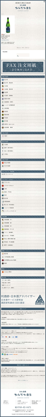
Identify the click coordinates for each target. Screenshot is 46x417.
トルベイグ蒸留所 (8, 208)
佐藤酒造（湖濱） (8, 102)
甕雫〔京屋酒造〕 (8, 245)
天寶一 (5, 136)
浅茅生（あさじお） (8, 124)
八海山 (5, 154)
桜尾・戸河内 (6, 192)
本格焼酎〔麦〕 (7, 223)
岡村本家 (5, 115)
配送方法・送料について (36, 400)
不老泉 (5, 118)
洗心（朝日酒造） (8, 151)
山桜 (4, 189)
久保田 (5, 145)
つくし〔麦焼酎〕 (8, 232)
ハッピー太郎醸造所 (8, 105)
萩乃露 (5, 121)
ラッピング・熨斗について (23, 402)
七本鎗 (5, 86)
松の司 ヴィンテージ (7, 174)
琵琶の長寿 (6, 99)
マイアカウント (6, 403)
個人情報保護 (34, 402)
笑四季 (5, 92)
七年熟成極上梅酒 (8, 257)
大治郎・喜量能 (7, 96)
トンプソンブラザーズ (9, 211)
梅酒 (4, 263)
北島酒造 (5, 108)
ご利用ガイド (5, 400)
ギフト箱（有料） (6, 280)
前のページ (19, 47)
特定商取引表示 (35, 403)
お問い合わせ (5, 402)
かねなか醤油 (6, 272)
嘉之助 (5, 198)
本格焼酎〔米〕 (7, 226)
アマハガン (6, 183)
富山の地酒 (6, 163)
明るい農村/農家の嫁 (8, 239)
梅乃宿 (5, 254)
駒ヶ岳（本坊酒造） (8, 205)
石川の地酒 (6, 166)
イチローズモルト (8, 186)
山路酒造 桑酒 (7, 127)
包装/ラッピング (6, 285)
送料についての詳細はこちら (23, 380)
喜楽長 (5, 112)
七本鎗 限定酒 (7, 89)
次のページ (27, 47)
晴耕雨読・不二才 (8, 229)
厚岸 (4, 195)
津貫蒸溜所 (6, 202)
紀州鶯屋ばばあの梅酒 (9, 260)
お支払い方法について (22, 403)
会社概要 (19, 400)
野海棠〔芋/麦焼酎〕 (8, 242)
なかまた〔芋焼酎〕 (8, 236)
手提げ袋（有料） (6, 282)
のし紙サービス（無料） (8, 287)
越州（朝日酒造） (8, 148)
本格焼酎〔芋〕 (7, 220)
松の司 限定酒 (7, 83)
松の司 (5, 80)
